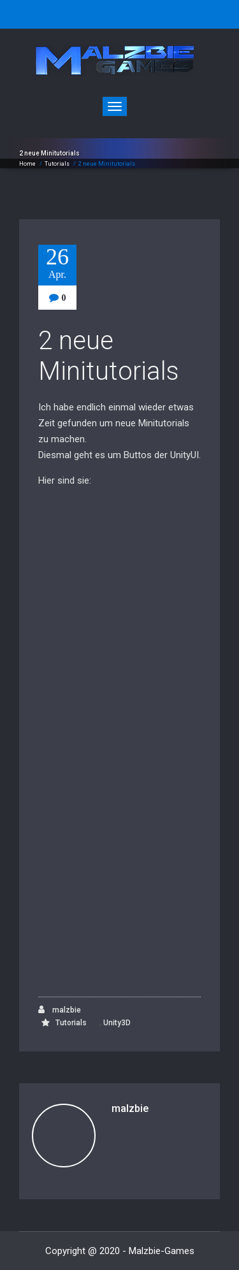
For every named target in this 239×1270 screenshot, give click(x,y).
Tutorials (57, 164)
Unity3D (117, 1022)
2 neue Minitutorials (108, 356)
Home (27, 164)
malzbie (59, 1009)
